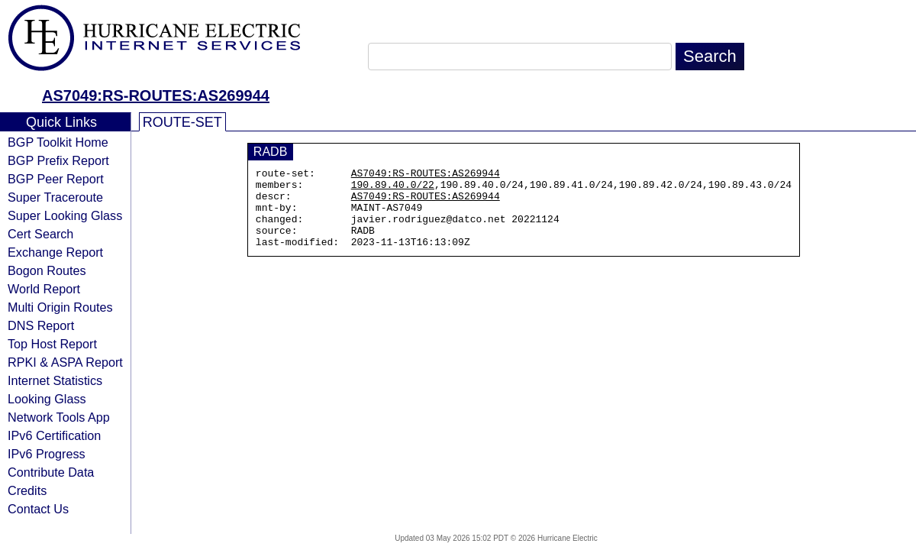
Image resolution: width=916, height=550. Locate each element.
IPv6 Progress (46, 454)
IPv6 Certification (54, 435)
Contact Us (38, 509)
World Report (44, 289)
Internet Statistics (55, 380)
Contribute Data (51, 472)
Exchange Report (55, 252)
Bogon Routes (47, 270)
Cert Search (40, 234)
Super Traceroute (55, 197)
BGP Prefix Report (58, 160)
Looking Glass (47, 399)
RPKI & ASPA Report (65, 362)
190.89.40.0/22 (392, 189)
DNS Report (41, 325)
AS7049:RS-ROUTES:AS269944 (155, 95)
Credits (27, 490)
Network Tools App (59, 417)
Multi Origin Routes (60, 307)
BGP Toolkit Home (58, 142)
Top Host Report (52, 344)
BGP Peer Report (56, 179)
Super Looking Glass (65, 215)
